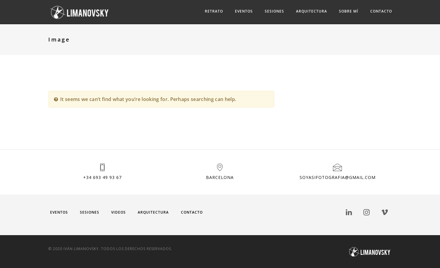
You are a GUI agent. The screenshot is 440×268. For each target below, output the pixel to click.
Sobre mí (348, 11)
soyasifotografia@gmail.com (338, 177)
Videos (118, 212)
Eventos (244, 11)
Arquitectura (311, 11)
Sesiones (274, 11)
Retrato (214, 11)
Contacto (381, 11)
